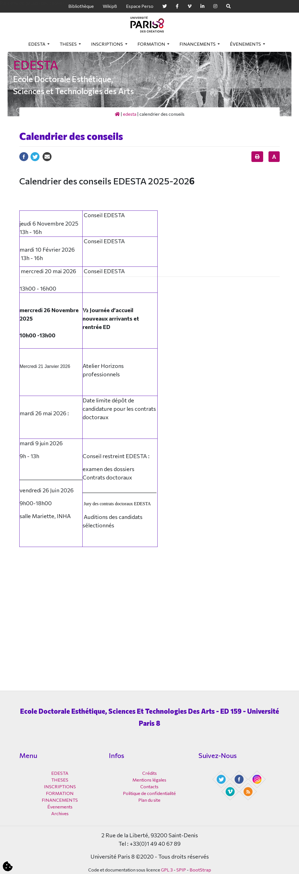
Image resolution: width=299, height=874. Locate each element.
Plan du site (149, 800)
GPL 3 (167, 869)
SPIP (181, 869)
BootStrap (200, 869)
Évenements (246, 44)
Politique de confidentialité (149, 793)
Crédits (149, 773)
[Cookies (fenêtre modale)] (7, 866)
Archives (60, 813)
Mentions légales (149, 779)
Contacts (149, 786)
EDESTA (37, 44)
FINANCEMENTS (197, 44)
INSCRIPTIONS (107, 44)
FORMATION (151, 44)
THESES (69, 44)
